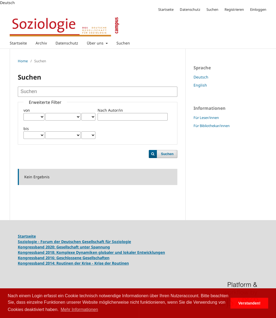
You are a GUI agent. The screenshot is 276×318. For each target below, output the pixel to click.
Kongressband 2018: (37, 252)
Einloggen (258, 9)
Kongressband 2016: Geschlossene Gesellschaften (63, 257)
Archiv (41, 43)
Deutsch (201, 77)
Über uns (96, 43)
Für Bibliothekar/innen (212, 125)
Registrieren (234, 9)
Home (23, 61)
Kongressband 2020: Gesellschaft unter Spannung (64, 246)
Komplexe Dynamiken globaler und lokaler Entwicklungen (110, 252)
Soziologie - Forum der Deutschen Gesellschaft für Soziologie (74, 241)
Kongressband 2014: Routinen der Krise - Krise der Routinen (73, 263)
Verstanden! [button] (249, 303)
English (200, 85)
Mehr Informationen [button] (79, 309)
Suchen (123, 43)
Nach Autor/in (110, 110)
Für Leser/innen (206, 117)
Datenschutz (67, 43)
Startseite (18, 43)
